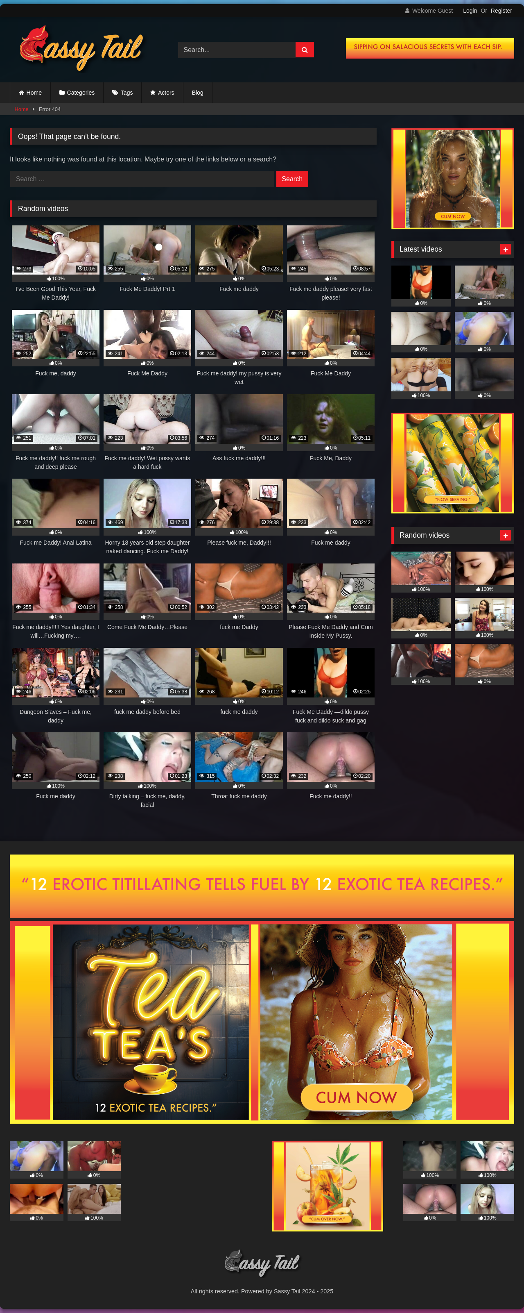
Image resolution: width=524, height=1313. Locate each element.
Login (470, 10)
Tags (127, 92)
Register (501, 10)
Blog (197, 92)
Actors (166, 92)
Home (34, 92)
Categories (81, 92)
